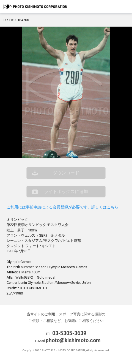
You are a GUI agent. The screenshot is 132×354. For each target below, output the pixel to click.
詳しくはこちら (104, 207)
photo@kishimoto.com (73, 340)
